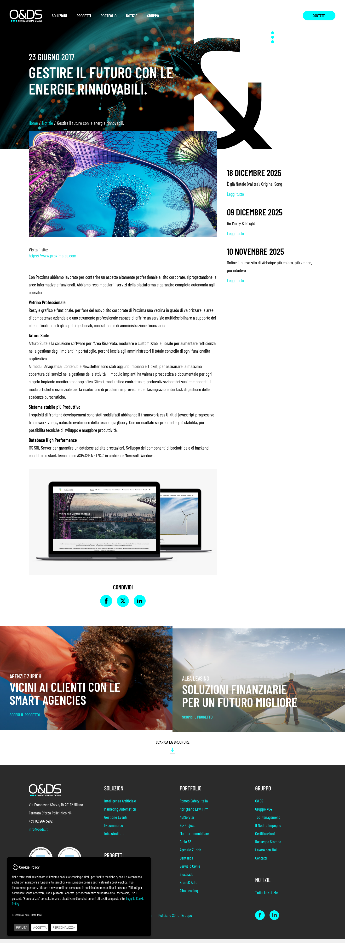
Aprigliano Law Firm (194, 812)
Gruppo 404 (263, 812)
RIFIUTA (21, 927)
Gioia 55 (185, 845)
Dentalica (186, 861)
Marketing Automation (120, 812)
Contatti (319, 15)
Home (33, 123)
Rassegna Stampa (268, 845)
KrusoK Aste (188, 886)
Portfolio (108, 15)
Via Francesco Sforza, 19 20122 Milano (56, 804)
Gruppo (153, 15)
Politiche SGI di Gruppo (175, 919)
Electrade (186, 878)
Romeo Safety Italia (194, 804)
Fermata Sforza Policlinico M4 (50, 812)
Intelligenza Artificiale (120, 804)
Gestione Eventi (115, 821)
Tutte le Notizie (266, 896)
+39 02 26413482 (40, 821)
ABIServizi (187, 821)
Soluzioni (59, 15)
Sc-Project (187, 829)
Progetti (84, 15)
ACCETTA (40, 927)
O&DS (259, 804)
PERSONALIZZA (63, 927)
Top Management (267, 821)
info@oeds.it (38, 829)
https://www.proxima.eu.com (52, 255)
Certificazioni (265, 837)
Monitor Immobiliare (194, 837)
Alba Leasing (189, 894)
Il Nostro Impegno (268, 829)
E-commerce (113, 829)
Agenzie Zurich (190, 853)
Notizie (132, 15)
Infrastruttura (114, 837)
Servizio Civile (190, 869)
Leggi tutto (235, 194)
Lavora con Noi (266, 853)
